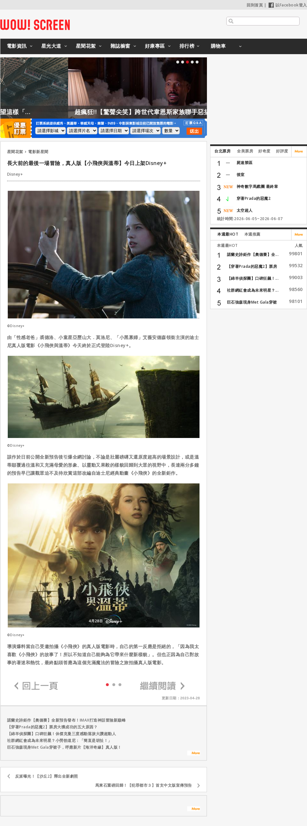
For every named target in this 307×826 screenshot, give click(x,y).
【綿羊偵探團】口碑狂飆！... (253, 278)
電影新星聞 (38, 151)
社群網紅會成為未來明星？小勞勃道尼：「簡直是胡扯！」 (59, 740)
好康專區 (155, 46)
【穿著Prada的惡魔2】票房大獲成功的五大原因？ (52, 727)
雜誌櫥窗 (120, 46)
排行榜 (187, 46)
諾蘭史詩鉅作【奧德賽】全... (253, 254)
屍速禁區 (245, 162)
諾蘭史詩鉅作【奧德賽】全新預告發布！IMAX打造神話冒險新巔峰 (66, 720)
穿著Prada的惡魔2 (254, 198)
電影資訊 (17, 46)
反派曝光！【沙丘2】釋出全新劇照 (46, 776)
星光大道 (51, 46)
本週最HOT (227, 234)
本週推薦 (252, 234)
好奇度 (264, 151)
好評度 (282, 151)
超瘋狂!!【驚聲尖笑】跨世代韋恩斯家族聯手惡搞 (162, 112)
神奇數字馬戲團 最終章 (257, 186)
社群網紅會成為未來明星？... (253, 290)
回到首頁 (255, 5)
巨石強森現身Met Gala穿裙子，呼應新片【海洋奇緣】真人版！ (64, 747)
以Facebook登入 (288, 5)
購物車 (218, 46)
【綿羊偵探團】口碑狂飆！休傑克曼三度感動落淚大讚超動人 (61, 733)
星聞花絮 (86, 46)
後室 (241, 174)
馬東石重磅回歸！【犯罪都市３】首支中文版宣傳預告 (143, 785)
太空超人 (245, 210)
